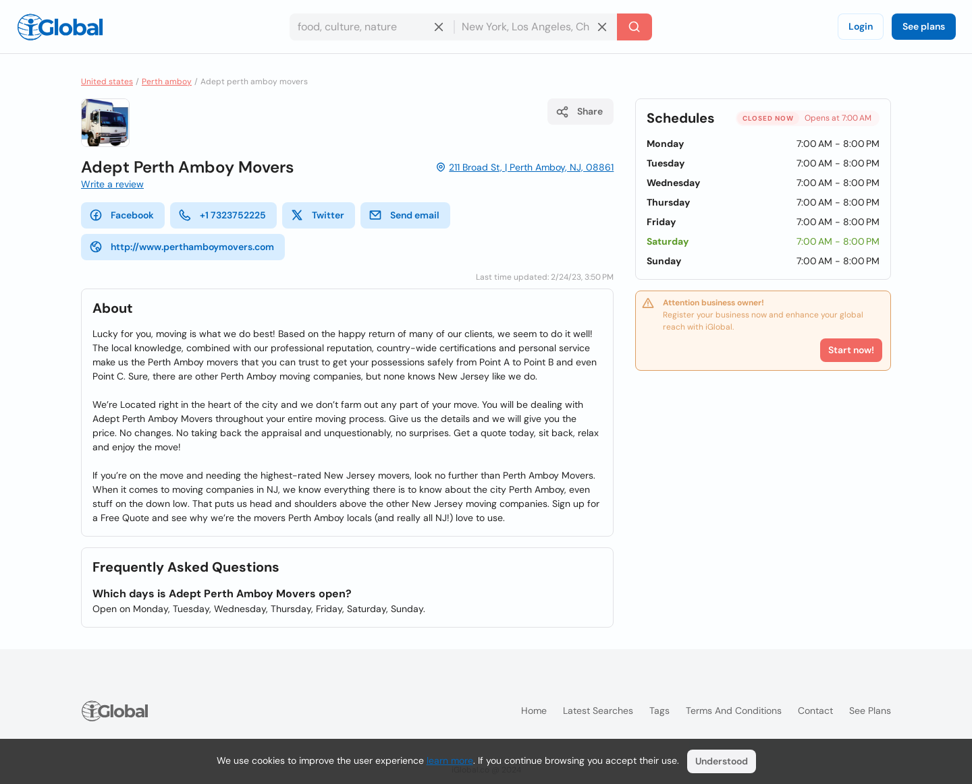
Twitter (317, 215)
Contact (815, 710)
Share (579, 112)
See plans (923, 26)
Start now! (851, 350)
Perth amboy (167, 81)
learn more (450, 760)
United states (107, 81)
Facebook (121, 215)
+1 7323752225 (222, 215)
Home (534, 710)
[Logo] (60, 26)
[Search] (634, 26)
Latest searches (598, 710)
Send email (404, 215)
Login (860, 26)
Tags (659, 710)
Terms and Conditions (734, 710)
